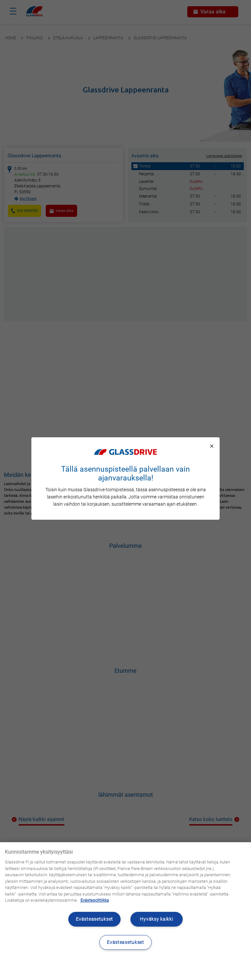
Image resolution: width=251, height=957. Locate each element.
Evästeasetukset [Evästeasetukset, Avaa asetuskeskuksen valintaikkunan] (125, 942)
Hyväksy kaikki (156, 919)
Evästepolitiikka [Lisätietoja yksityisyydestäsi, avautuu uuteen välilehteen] (94, 900)
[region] (125, 899)
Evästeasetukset (94, 919)
